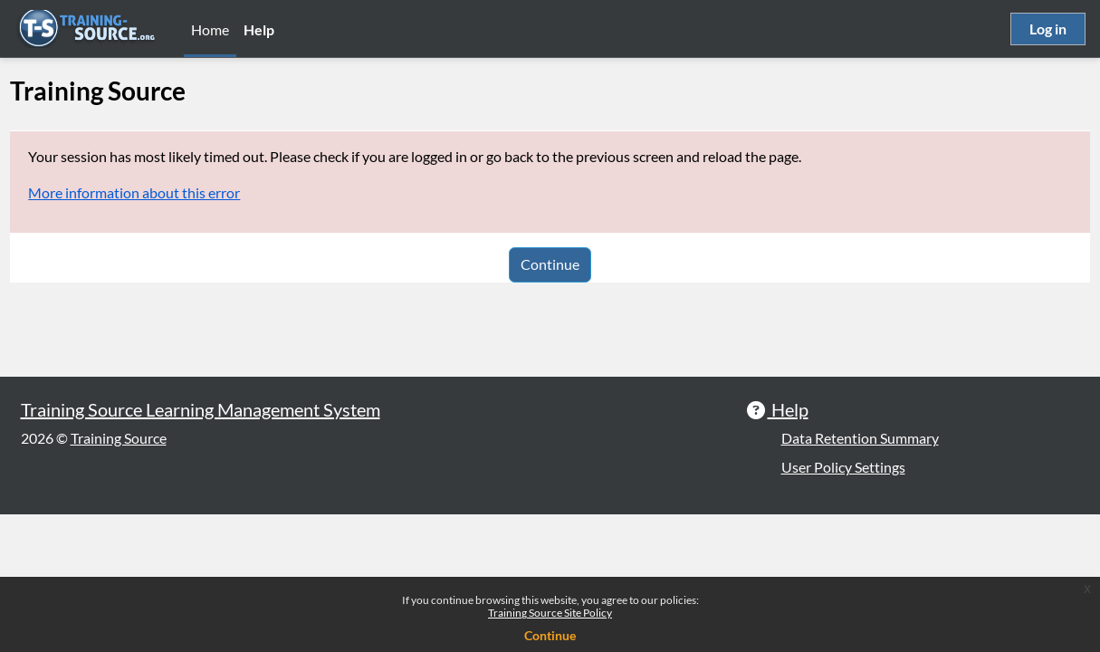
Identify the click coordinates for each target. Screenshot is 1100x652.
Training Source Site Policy (550, 612)
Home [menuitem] (210, 29)
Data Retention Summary (860, 575)
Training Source (119, 575)
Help (788, 547)
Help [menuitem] (259, 29)
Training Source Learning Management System (200, 547)
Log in (1048, 28)
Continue (550, 264)
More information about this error (175, 192)
